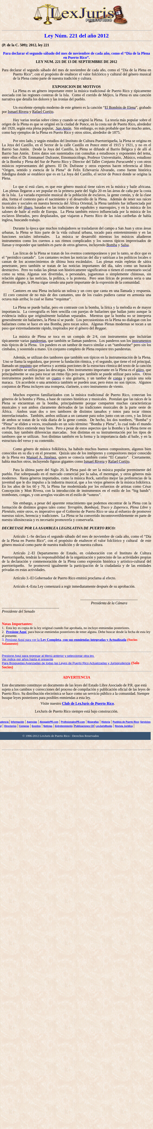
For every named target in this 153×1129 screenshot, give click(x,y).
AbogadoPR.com (49, 722)
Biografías (93, 722)
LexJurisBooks (104, 726)
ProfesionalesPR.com (73, 722)
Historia (105, 722)
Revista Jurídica (124, 726)
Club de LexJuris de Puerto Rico (88, 703)
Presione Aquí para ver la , (66, 640)
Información (17, 722)
